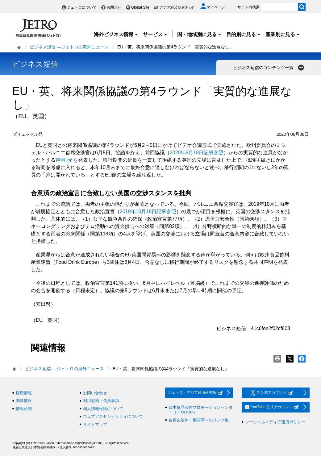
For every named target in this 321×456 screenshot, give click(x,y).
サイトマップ (95, 424)
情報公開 (24, 408)
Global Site (140, 7)
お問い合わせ (95, 393)
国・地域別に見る (199, 34)
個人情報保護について (103, 408)
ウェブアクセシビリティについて (113, 416)
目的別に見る (243, 34)
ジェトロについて (82, 7)
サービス (155, 34)
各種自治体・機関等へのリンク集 (199, 420)
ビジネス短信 (35, 64)
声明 (64, 160)
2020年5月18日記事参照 (196, 152)
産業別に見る (282, 34)
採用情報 (24, 393)
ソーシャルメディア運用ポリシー (275, 422)
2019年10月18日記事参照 (148, 211)
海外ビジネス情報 (116, 34)
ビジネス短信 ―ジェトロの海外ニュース (69, 46)
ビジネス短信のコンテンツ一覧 (269, 67)
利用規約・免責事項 (101, 400)
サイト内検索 (248, 7)
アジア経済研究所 (176, 7)
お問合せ (113, 7)
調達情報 (24, 400)
